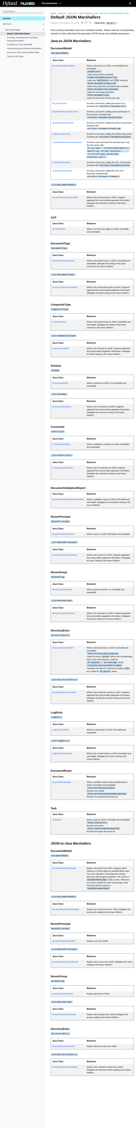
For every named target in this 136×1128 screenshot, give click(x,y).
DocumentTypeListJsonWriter (64, 287)
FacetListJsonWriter (60, 348)
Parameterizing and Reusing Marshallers (24, 48)
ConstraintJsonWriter (61, 444)
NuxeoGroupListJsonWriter (63, 613)
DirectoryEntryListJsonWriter (64, 692)
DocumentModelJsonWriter (63, 66)
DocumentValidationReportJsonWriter (68, 499)
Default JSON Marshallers (18, 34)
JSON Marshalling (12, 30)
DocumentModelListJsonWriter (65, 197)
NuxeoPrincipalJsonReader (63, 941)
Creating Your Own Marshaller (20, 44)
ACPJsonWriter (58, 229)
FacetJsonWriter (59, 322)
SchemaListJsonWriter (61, 407)
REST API (7, 24)
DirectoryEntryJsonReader (63, 1046)
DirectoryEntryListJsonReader (65, 1067)
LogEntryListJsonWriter (62, 753)
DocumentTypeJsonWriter (63, 261)
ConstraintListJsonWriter (62, 468)
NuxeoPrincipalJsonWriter (63, 534)
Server (6, 18)
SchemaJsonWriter (60, 383)
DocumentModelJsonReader (64, 868)
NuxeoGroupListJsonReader (64, 1014)
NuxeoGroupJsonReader (62, 994)
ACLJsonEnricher (59, 103)
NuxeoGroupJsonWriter (62, 589)
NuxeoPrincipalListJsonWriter (64, 555)
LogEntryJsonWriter (60, 730)
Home (53, 13)
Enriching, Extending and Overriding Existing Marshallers (22, 39)
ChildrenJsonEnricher (61, 134)
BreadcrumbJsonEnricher (63, 123)
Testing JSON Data (15, 56)
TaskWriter (56, 820)
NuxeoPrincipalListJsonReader (65, 962)
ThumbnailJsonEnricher (62, 171)
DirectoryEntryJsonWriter (62, 648)
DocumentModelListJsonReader (65, 909)
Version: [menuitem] (106, 23)
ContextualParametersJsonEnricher (67, 142)
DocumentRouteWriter (61, 782)
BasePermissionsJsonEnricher (65, 112)
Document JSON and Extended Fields (23, 52)
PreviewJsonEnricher (61, 162)
